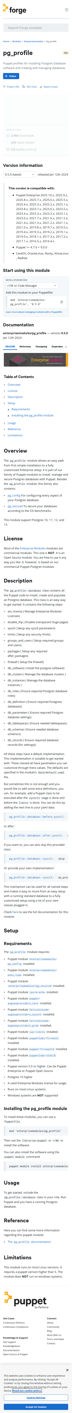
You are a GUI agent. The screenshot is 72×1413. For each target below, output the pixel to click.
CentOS (21, 253)
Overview (14, 384)
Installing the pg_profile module (32, 415)
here (15, 912)
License (12, 391)
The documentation (29, 1242)
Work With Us (54, 1335)
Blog (49, 1331)
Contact (51, 1343)
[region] (36, 1389)
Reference (14, 429)
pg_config (14, 495)
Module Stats (13, 130)
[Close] (67, 1370)
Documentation (11, 1350)
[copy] (61, 302)
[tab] (10, 346)
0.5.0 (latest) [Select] (20, 174)
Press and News (55, 1339)
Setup (11, 403)
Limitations (15, 435)
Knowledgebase (11, 1346)
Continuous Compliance (15, 1326)
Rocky (49, 253)
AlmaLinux (61, 253)
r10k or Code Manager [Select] (32, 285)
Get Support (9, 1342)
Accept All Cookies (36, 1406)
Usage (12, 423)
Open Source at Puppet (15, 1354)
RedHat (22, 258)
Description (15, 397)
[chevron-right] (66, 347)
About (50, 1322)
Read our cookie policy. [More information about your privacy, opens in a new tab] (27, 1390)
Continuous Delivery (14, 1322)
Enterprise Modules (33, 548)
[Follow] (11, 76)
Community (53, 1326)
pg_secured (15, 506)
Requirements (21, 409)
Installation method (16, 280)
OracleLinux (35, 253)
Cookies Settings (36, 1397)
